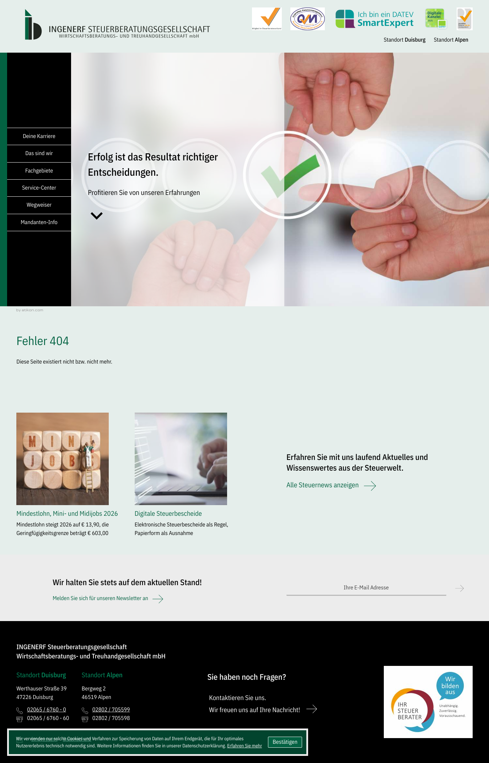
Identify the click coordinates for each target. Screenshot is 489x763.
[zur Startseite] (118, 24)
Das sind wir (39, 153)
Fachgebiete (39, 170)
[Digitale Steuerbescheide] (185, 477)
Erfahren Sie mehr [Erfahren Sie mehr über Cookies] (244, 745)
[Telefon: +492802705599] (111, 710)
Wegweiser (39, 204)
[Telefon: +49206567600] (46, 710)
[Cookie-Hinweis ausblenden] (285, 742)
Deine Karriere (39, 136)
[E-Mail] (366, 588)
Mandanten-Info (39, 222)
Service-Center (39, 187)
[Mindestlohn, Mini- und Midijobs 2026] (67, 477)
